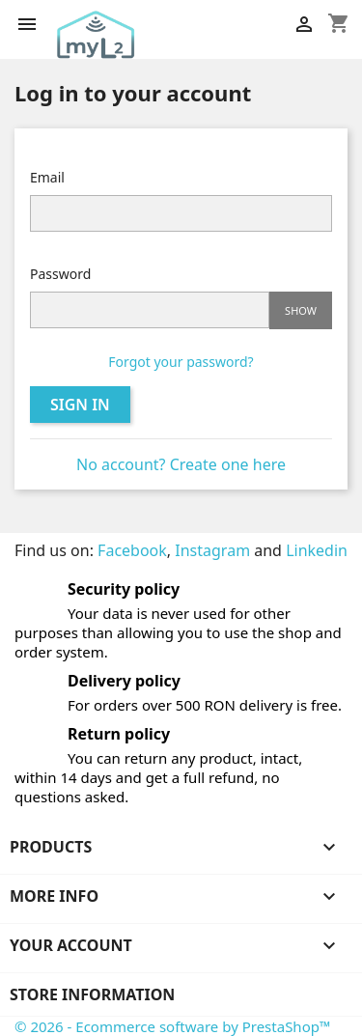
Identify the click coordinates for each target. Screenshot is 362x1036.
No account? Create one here (181, 464)
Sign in (80, 404)
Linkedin (317, 550)
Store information (92, 994)
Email (47, 177)
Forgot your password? (180, 361)
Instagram (212, 550)
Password (60, 274)
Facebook (132, 550)
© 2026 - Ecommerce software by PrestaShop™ (172, 1026)
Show (301, 310)
